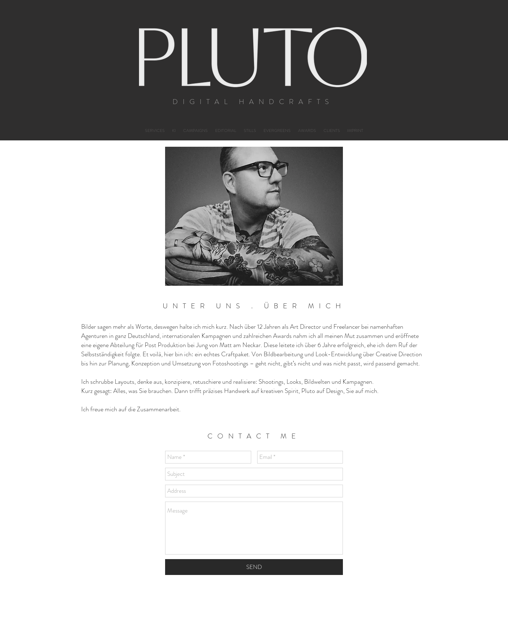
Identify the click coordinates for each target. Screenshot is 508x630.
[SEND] (254, 567)
